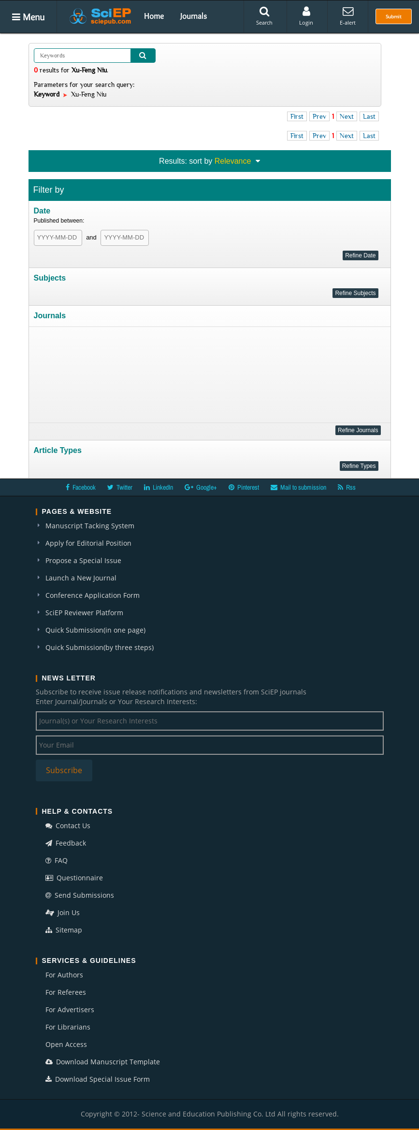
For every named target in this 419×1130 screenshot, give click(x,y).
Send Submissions (79, 895)
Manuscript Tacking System (89, 525)
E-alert (348, 16)
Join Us (62, 912)
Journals (193, 16)
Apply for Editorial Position (88, 543)
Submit (394, 16)
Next (347, 116)
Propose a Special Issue (83, 560)
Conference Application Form (92, 595)
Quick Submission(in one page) (95, 630)
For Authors (64, 974)
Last (369, 116)
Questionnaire (74, 877)
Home (154, 16)
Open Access (66, 1044)
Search (264, 16)
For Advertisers (69, 1009)
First (296, 116)
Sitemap (63, 929)
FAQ (56, 860)
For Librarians (67, 1026)
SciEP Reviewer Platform (84, 612)
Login (306, 16)
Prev (319, 116)
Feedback (65, 843)
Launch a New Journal (80, 577)
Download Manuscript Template (102, 1061)
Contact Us (67, 825)
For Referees (65, 992)
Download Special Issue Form (97, 1079)
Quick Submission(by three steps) (99, 647)
